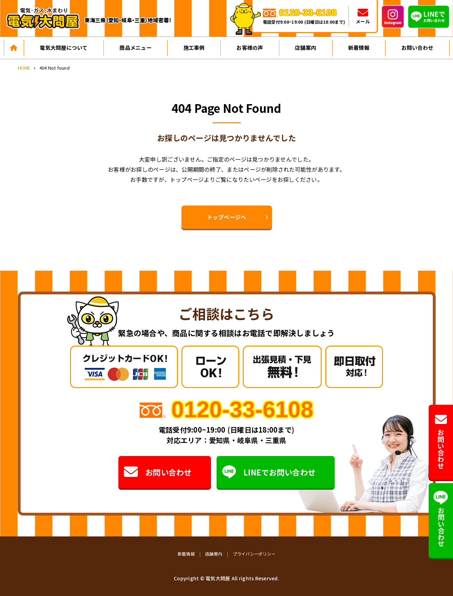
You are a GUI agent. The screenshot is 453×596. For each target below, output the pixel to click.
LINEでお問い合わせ (268, 472)
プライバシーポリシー (254, 554)
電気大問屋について (63, 47)
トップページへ (227, 217)
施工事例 (194, 47)
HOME (24, 67)
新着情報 (358, 47)
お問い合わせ (417, 47)
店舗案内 (305, 47)
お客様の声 (249, 47)
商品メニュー (135, 47)
